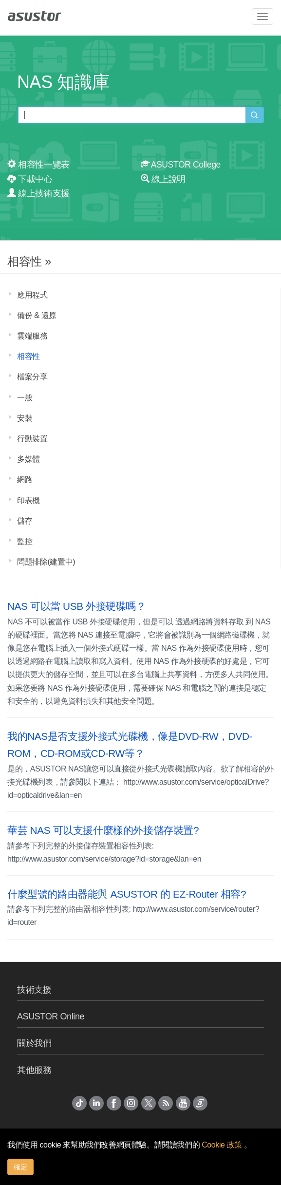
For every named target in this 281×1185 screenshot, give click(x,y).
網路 (24, 479)
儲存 (24, 521)
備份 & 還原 (36, 315)
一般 (24, 398)
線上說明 (163, 179)
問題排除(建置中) (46, 562)
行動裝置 (32, 438)
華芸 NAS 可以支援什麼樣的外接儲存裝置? (103, 830)
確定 (20, 1167)
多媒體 (28, 459)
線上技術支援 (38, 193)
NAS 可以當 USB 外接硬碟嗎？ (76, 606)
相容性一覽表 (38, 164)
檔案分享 (32, 377)
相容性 (28, 356)
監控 (24, 541)
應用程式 (32, 295)
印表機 (28, 500)
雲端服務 (32, 336)
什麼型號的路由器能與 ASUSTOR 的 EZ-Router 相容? (126, 894)
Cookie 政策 (223, 1145)
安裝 (24, 418)
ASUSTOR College (181, 164)
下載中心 (30, 179)
